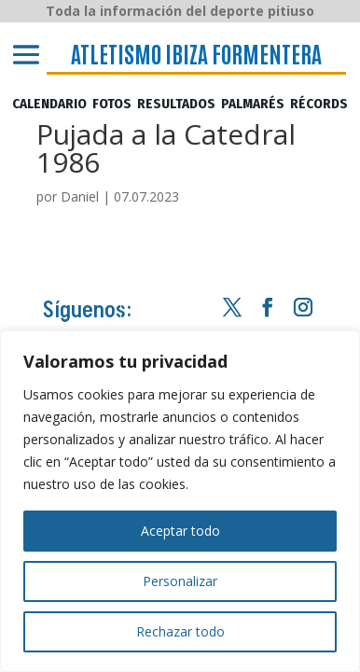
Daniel (80, 196)
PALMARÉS (252, 104)
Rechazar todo (180, 631)
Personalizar (180, 581)
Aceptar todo (180, 530)
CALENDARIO (49, 104)
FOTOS (112, 104)
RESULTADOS (176, 104)
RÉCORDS (319, 104)
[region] (180, 501)
